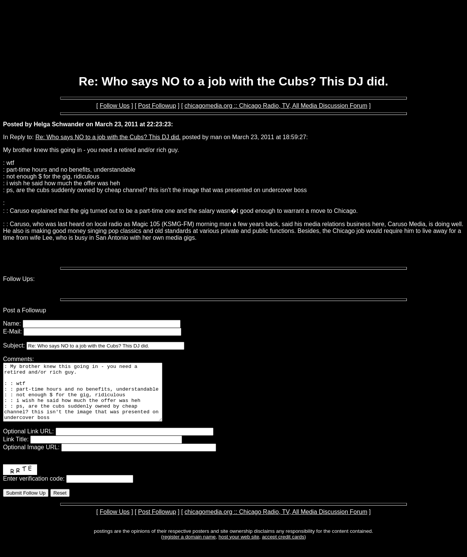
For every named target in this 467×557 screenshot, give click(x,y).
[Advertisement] (233, 48)
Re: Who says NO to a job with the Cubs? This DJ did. (108, 137)
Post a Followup (24, 310)
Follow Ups (114, 105)
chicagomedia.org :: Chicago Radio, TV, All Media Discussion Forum (276, 105)
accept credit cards (283, 548)
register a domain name (189, 548)
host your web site (238, 548)
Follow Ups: (19, 279)
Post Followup (157, 105)
